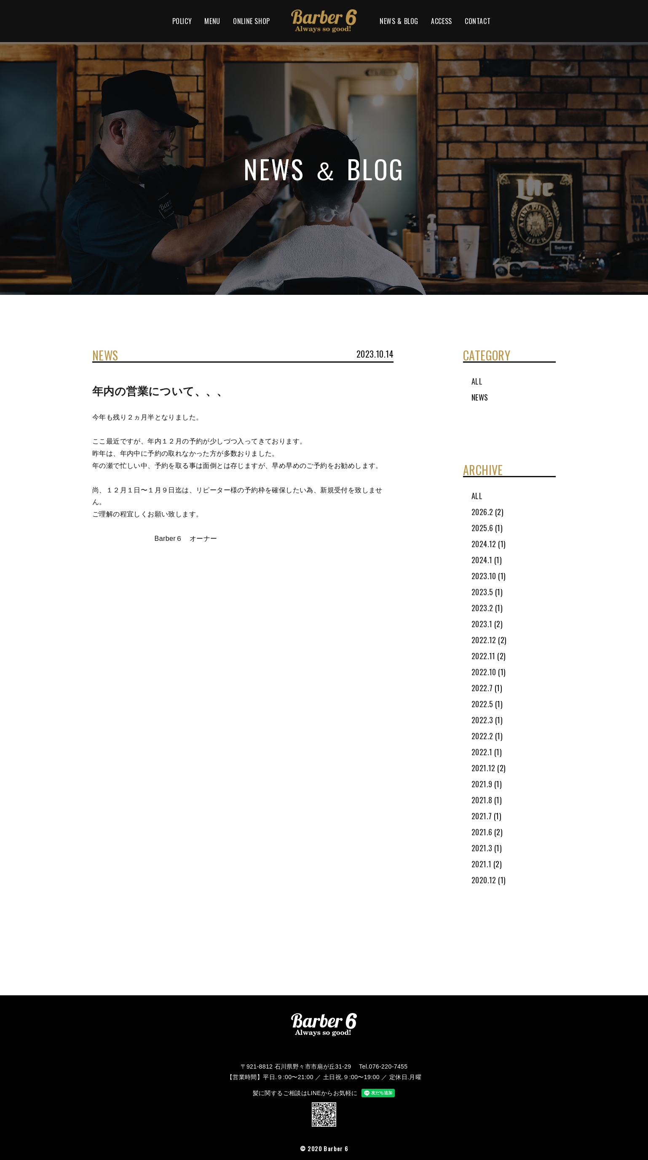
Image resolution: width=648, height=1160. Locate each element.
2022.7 (482, 687)
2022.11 (483, 655)
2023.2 (482, 607)
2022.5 (482, 703)
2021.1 (481, 863)
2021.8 (481, 799)
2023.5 (482, 591)
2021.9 (481, 783)
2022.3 (482, 719)
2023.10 (483, 575)
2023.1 (481, 623)
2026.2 (482, 511)
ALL (476, 381)
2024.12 (483, 543)
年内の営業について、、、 (160, 391)
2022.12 (483, 639)
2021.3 (481, 847)
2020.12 (483, 879)
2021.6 (481, 831)
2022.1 (481, 751)
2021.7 (481, 815)
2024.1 (481, 559)
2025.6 (482, 527)
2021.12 (483, 767)
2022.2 (482, 735)
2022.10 (483, 671)
